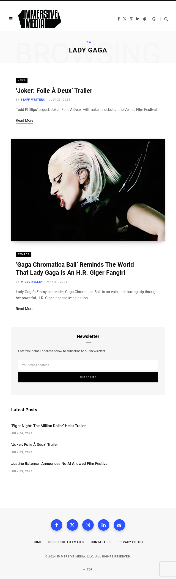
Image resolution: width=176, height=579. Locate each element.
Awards (24, 254)
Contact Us (101, 542)
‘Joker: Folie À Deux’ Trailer (54, 90)
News (22, 80)
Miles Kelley (32, 281)
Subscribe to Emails (66, 542)
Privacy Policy (131, 542)
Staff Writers (33, 99)
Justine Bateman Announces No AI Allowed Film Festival (59, 463)
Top (88, 569)
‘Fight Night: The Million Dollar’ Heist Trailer (48, 425)
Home (37, 542)
